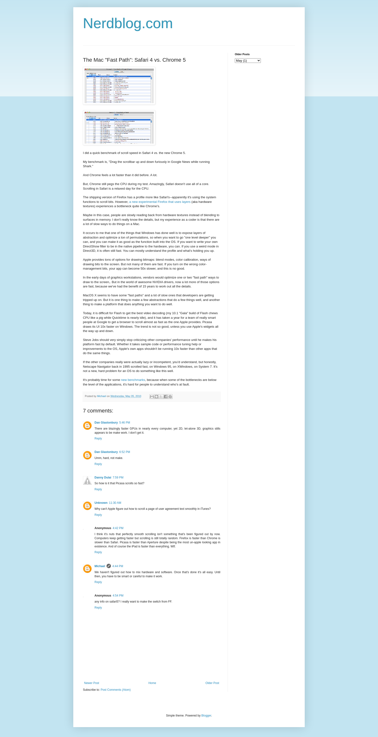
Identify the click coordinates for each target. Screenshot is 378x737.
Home (152, 683)
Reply (98, 438)
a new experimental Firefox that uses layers (159, 202)
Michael (99, 566)
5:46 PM (124, 422)
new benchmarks (133, 380)
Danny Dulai (102, 477)
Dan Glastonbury (106, 422)
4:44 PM (117, 566)
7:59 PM (118, 477)
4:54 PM (118, 595)
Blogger (206, 715)
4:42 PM (118, 528)
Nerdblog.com (128, 23)
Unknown (101, 503)
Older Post (212, 683)
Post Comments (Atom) (116, 689)
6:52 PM (124, 452)
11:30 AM (115, 503)
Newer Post (91, 683)
